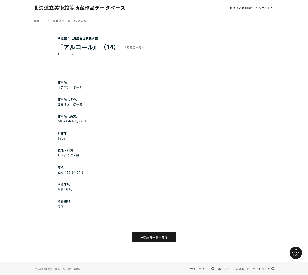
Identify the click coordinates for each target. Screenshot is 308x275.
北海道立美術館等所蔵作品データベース (79, 7)
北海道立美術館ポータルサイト (250, 8)
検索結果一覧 (61, 21)
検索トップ (41, 21)
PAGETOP (296, 254)
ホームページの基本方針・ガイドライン (244, 269)
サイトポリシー (200, 269)
